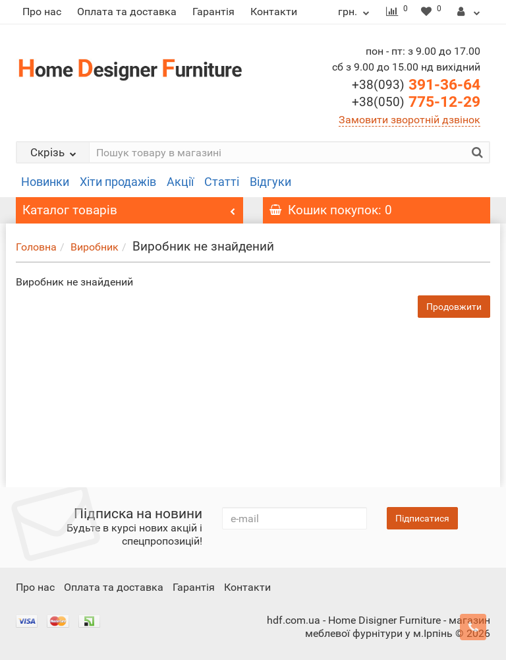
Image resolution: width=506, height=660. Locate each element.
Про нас (41, 11)
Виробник (94, 247)
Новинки (45, 182)
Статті (221, 182)
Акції (180, 182)
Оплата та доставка (127, 11)
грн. (355, 11)
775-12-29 (416, 102)
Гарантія (213, 11)
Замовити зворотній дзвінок (409, 119)
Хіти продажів (118, 182)
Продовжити (454, 306)
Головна (36, 247)
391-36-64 (416, 85)
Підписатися (422, 518)
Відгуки (270, 182)
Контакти (273, 11)
